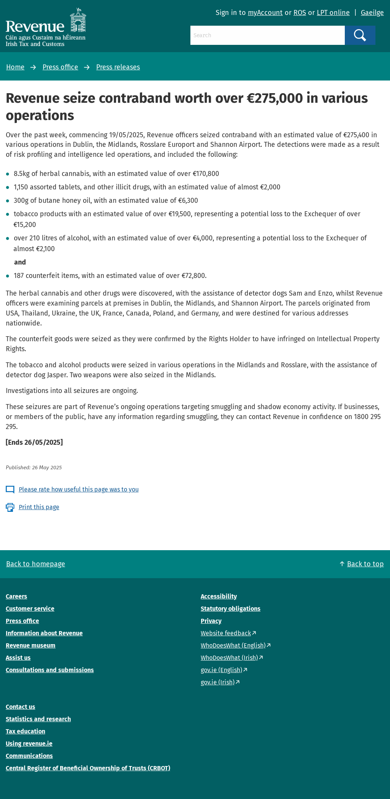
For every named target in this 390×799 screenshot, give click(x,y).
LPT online (333, 12)
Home (15, 67)
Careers (16, 596)
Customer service (30, 608)
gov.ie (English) (221, 670)
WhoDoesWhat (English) (233, 645)
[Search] (267, 35)
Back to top (365, 564)
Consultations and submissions (50, 670)
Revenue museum (31, 645)
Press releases (118, 67)
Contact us (20, 706)
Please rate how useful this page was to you (79, 489)
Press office (60, 67)
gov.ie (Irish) (217, 682)
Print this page (39, 507)
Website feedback (226, 633)
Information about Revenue (44, 633)
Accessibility (219, 596)
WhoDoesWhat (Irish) (229, 657)
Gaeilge (372, 12)
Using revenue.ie (29, 743)
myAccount (265, 12)
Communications (29, 756)
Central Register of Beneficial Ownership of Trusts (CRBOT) (88, 768)
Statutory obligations (231, 608)
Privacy (211, 621)
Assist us (18, 657)
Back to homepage (35, 564)
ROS (299, 12)
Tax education (25, 731)
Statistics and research (38, 719)
